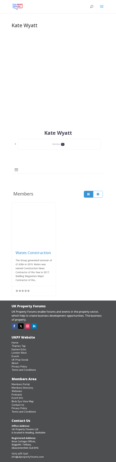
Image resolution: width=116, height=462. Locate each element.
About (15, 363)
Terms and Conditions (24, 370)
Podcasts (17, 394)
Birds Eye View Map (23, 401)
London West (19, 352)
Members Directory (22, 387)
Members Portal (21, 384)
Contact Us (18, 405)
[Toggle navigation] (16, 170)
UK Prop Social (20, 359)
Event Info (17, 398)
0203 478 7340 (20, 453)
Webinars (17, 391)
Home (15, 342)
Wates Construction (33, 252)
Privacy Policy (19, 366)
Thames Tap (19, 346)
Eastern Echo (19, 349)
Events (15, 356)
